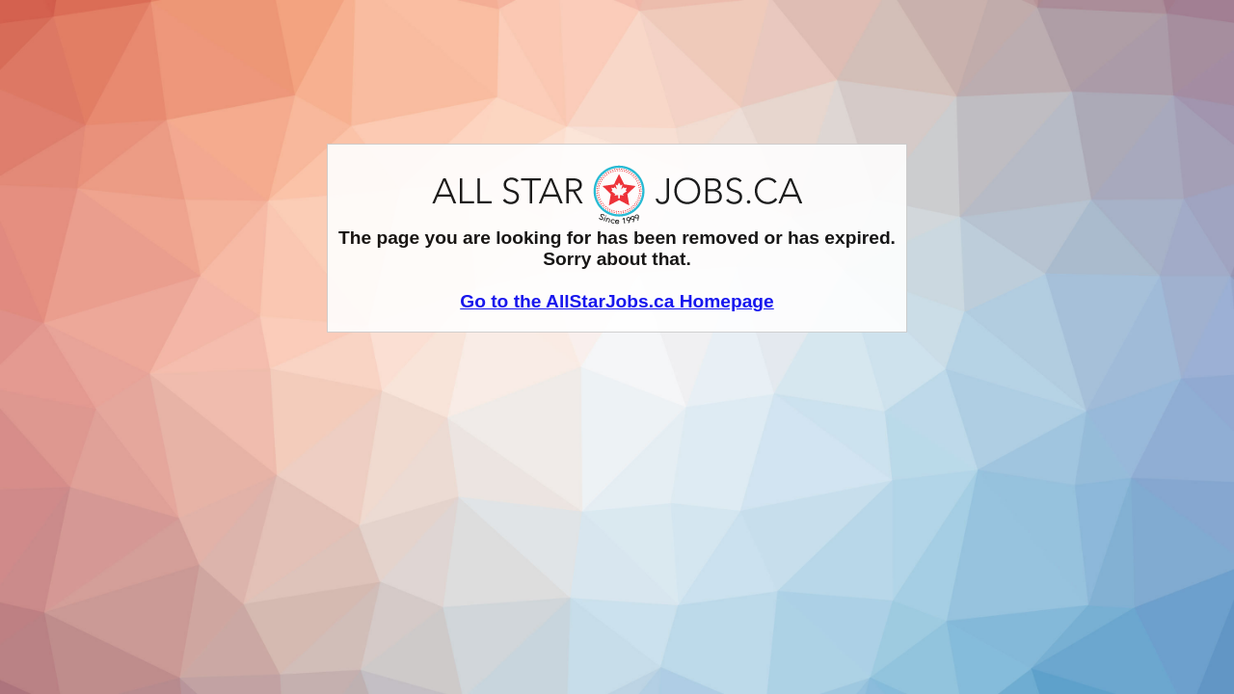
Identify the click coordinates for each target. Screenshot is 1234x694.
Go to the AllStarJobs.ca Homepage (617, 301)
